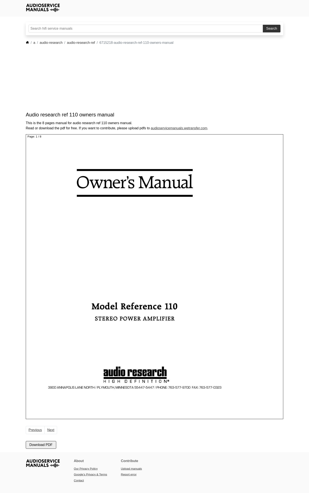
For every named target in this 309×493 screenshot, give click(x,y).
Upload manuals (131, 468)
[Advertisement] (148, 78)
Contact (79, 480)
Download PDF (41, 445)
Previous (35, 430)
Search (271, 28)
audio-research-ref (81, 42)
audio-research (51, 42)
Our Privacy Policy (86, 468)
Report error (128, 474)
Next (50, 430)
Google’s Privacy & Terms (90, 474)
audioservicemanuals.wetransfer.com (179, 128)
